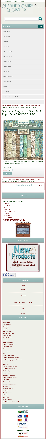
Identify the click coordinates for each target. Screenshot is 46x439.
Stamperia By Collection (18, 105)
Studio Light (6, 381)
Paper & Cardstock (8, 76)
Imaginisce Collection (9, 368)
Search (22, 1)
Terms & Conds (8, 1)
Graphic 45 (6, 46)
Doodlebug (6, 397)
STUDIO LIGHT (8, 217)
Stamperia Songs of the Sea (32, 105)
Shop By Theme (7, 66)
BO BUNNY (7, 215)
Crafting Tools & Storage (10, 366)
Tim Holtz (5, 390)
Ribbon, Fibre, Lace (8, 355)
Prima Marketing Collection (10, 377)
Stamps (5, 86)
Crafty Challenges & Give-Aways (23, 302)
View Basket (40, 5)
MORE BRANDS (7, 399)
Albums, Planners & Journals (11, 357)
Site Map (23, 313)
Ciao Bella (6, 379)
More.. (4, 102)
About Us (23, 296)
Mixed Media (6, 91)
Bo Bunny (5, 386)
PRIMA (5, 207)
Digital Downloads (8, 342)
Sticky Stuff (6, 364)
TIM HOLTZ (7, 209)
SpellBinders (6, 373)
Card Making (6, 371)
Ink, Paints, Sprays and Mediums (11, 96)
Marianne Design (8, 388)
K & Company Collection (10, 384)
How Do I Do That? (8, 56)
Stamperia (5, 41)
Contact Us (16, 1)
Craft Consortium (8, 392)
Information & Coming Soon (11, 401)
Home (23, 289)
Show (40, 26)
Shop (3, 105)
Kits (4, 353)
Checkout (40, 7)
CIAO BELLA (7, 213)
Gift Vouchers (6, 36)
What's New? (6, 31)
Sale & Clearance (7, 51)
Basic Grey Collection (9, 375)
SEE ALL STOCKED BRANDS (14, 220)
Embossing (6, 362)
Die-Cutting (6, 71)
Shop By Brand (7, 61)
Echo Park (6, 395)
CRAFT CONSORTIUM (9, 211)
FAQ (23, 308)
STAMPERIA (7, 203)
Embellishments (7, 81)
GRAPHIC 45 (7, 205)
